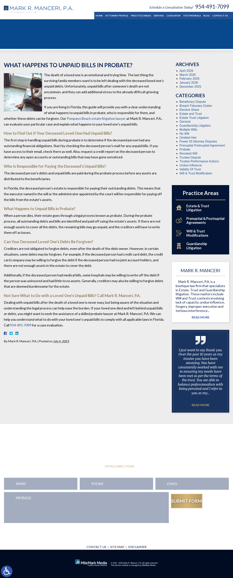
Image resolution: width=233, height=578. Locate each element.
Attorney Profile (116, 15)
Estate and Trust (190, 113)
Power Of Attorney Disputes (198, 141)
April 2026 (186, 70)
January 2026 (188, 82)
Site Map (117, 547)
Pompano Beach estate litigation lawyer (96, 118)
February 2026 (189, 78)
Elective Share (189, 109)
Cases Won (173, 15)
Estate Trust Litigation (194, 117)
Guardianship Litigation (195, 125)
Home (99, 15)
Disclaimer (137, 547)
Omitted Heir (188, 137)
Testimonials (192, 15)
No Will (184, 133)
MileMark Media (148, 565)
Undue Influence (190, 165)
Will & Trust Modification (195, 173)
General (184, 121)
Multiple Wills (188, 129)
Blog (206, 15)
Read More (200, 317)
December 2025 (190, 86)
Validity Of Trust (190, 169)
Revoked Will (188, 153)
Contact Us (220, 15)
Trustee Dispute (190, 157)
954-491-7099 (212, 6)
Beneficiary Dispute (192, 101)
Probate (184, 149)
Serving (159, 15)
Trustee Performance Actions (199, 161)
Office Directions (119, 466)
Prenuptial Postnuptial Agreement (202, 145)
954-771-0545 (27, 457)
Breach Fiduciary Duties (195, 105)
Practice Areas (141, 15)
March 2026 (187, 74)
